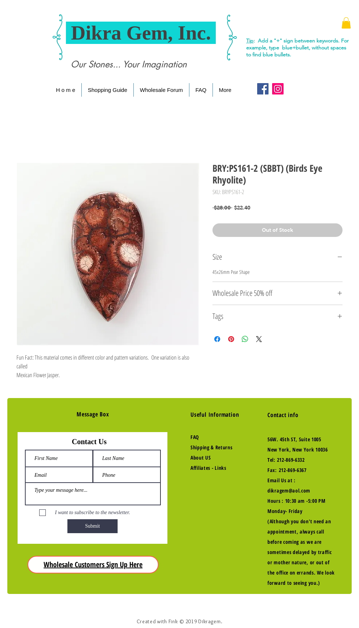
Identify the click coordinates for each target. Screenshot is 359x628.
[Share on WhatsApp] (245, 339)
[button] (346, 23)
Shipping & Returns (211, 447)
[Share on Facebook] (217, 339)
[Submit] (92, 526)
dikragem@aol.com (288, 490)
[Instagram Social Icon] (278, 88)
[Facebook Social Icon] (263, 88)
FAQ (194, 437)
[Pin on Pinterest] (231, 339)
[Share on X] (259, 339)
